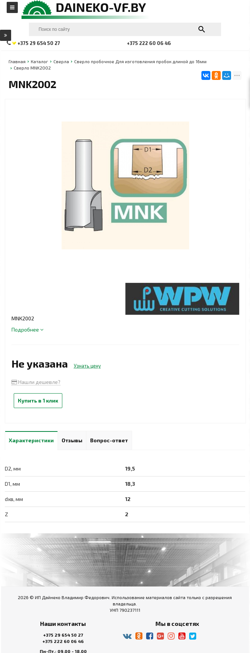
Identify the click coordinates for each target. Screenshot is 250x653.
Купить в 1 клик (38, 400)
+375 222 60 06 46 (63, 641)
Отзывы (72, 440)
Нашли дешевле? (35, 382)
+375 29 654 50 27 (63, 634)
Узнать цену (87, 366)
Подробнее (27, 329)
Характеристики (31, 440)
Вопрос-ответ (109, 440)
